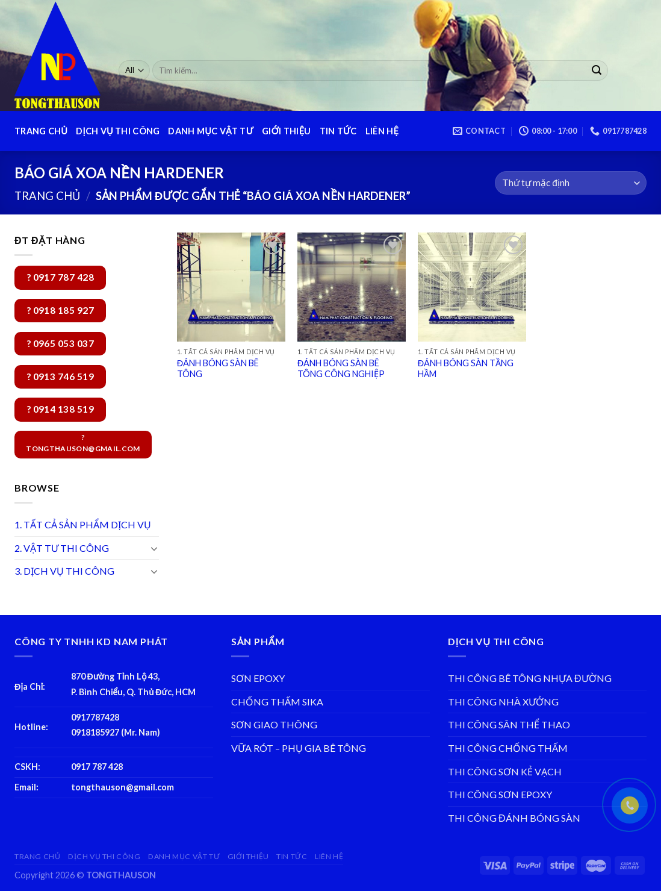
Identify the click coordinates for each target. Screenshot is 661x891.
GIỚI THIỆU (286, 131)
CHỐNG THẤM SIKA (277, 701)
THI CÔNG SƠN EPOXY (500, 794)
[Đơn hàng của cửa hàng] (571, 183)
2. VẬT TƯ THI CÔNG (61, 548)
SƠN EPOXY (258, 678)
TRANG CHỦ (40, 131)
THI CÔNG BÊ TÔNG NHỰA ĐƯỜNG (530, 678)
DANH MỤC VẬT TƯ (210, 131)
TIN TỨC (338, 131)
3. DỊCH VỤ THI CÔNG (64, 571)
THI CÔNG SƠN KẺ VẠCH (505, 771)
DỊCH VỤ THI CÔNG (118, 131)
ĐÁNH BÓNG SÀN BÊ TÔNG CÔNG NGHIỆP (341, 369)
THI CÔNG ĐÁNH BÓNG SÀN (514, 818)
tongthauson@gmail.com (122, 787)
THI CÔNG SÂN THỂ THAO (509, 724)
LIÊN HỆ (382, 131)
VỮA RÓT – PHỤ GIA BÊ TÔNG (298, 748)
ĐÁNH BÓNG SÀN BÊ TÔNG (218, 369)
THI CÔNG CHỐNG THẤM (508, 748)
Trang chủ (47, 195)
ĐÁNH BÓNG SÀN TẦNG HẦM (466, 369)
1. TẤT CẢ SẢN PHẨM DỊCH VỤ (82, 524)
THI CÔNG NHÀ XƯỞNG (503, 701)
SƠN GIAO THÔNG (274, 724)
